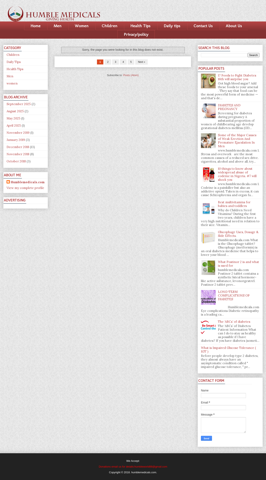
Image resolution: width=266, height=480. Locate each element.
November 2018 (18, 154)
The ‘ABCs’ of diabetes (234, 322)
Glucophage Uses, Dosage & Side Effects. (238, 234)
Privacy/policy (136, 34)
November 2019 (18, 133)
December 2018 (18, 147)
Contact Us (203, 25)
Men (57, 25)
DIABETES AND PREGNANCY (229, 107)
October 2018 (16, 161)
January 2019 (16, 140)
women (12, 83)
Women (81, 25)
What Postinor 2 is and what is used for (238, 264)
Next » (141, 62)
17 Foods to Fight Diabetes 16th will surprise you (237, 77)
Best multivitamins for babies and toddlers (234, 204)
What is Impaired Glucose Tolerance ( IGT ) (228, 349)
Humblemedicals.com (28, 182)
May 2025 (13, 118)
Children (109, 25)
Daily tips (172, 25)
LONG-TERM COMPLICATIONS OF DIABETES (234, 295)
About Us (234, 25)
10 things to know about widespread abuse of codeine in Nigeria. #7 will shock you (237, 174)
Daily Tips (14, 62)
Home (35, 25)
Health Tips (140, 25)
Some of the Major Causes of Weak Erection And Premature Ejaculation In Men (237, 140)
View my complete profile (25, 188)
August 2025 (15, 111)
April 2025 (14, 125)
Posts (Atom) (131, 75)
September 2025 (19, 104)
